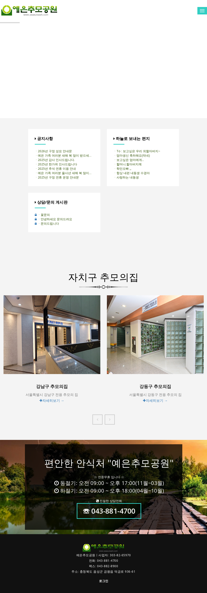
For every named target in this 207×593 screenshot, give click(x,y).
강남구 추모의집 (52, 386)
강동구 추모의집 (155, 386)
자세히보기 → (52, 400)
